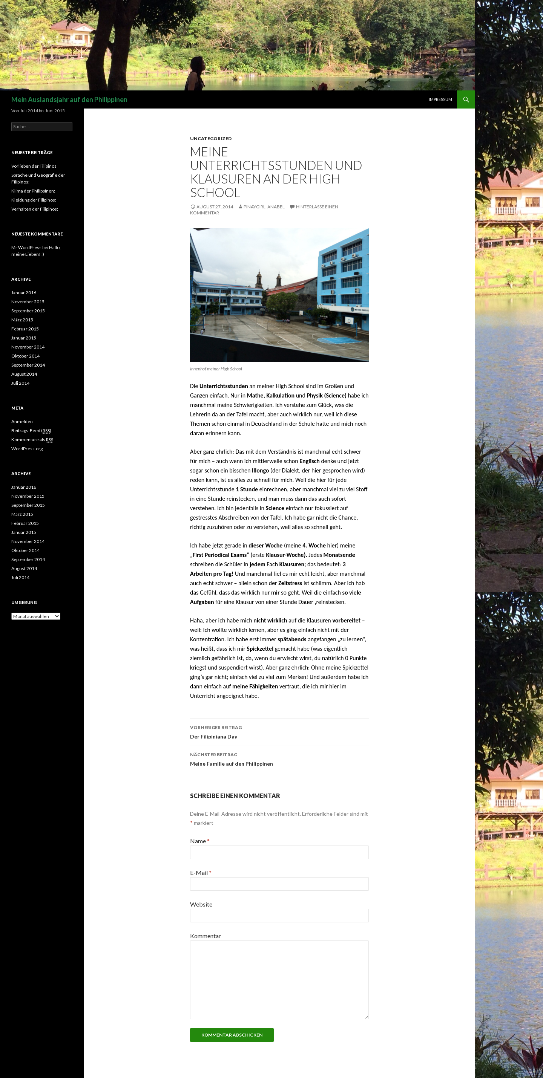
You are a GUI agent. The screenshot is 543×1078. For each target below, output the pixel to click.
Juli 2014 (20, 383)
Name (200, 840)
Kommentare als (32, 440)
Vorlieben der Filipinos (34, 166)
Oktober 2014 (25, 356)
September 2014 (28, 365)
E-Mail (201, 872)
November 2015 (27, 301)
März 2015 (22, 320)
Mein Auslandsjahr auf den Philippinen (69, 99)
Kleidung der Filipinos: (33, 200)
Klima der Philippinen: (33, 191)
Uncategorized (211, 138)
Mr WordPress (26, 247)
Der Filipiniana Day (279, 731)
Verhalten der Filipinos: (34, 209)
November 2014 (27, 347)
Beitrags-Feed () (31, 431)
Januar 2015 (23, 338)
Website (201, 904)
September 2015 (28, 310)
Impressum (440, 99)
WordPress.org (27, 448)
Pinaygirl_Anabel (264, 206)
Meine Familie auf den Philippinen (279, 758)
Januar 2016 (23, 292)
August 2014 (24, 374)
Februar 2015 (25, 329)
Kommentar (205, 935)
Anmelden (22, 421)
